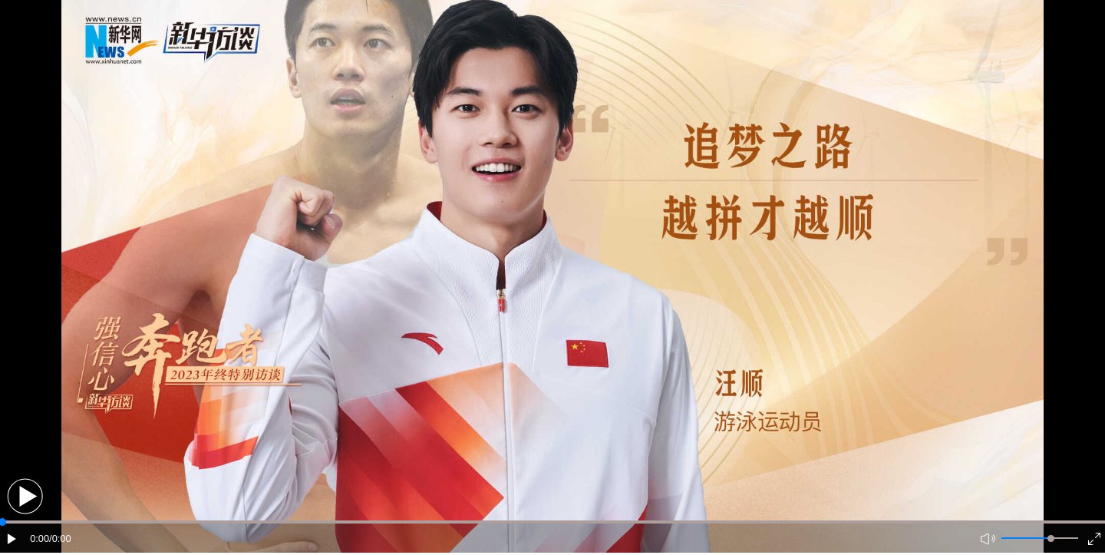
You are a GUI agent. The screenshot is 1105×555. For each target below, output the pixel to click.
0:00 (39, 538)
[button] (25, 496)
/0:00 (60, 538)
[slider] (1050, 538)
